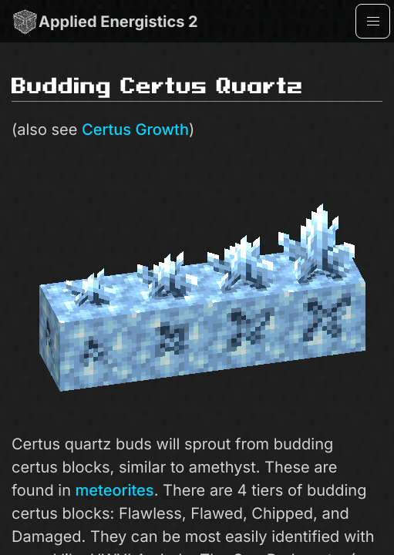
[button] (372, 21)
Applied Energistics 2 (105, 21)
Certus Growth (135, 129)
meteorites (115, 490)
